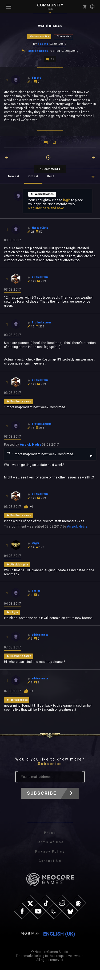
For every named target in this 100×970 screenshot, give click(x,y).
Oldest (33, 176)
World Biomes (42, 194)
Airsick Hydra (30, 444)
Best (50, 176)
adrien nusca (38, 50)
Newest (13, 176)
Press (50, 833)
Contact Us (50, 861)
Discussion (64, 36)
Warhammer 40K (39, 36)
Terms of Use (50, 842)
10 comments (50, 169)
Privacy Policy (50, 851)
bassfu (43, 43)
